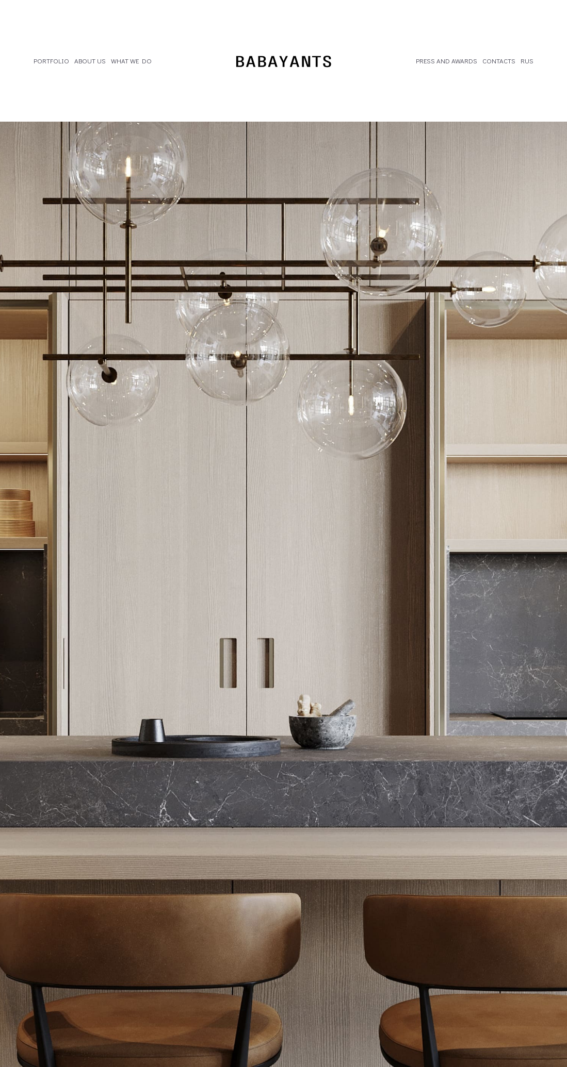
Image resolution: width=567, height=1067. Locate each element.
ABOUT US (90, 61)
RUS (527, 61)
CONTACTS (498, 61)
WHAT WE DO (131, 61)
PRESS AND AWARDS (446, 61)
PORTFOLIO (51, 61)
